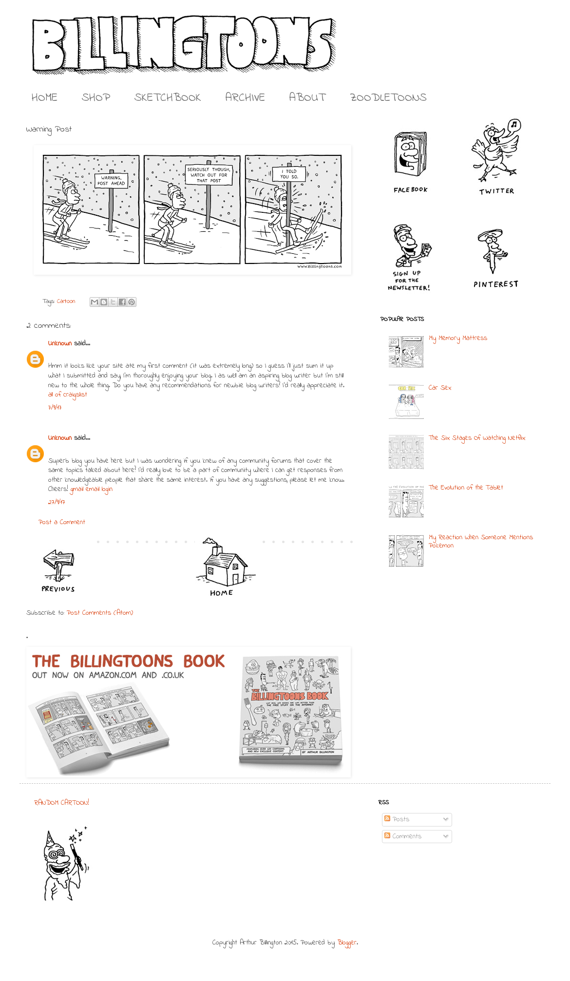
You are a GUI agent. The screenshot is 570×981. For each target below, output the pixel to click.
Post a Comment (61, 522)
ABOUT (307, 98)
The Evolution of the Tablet (466, 488)
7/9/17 (55, 408)
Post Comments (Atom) (100, 613)
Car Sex (440, 388)
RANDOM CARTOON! (61, 803)
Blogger (347, 943)
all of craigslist (67, 395)
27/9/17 (56, 502)
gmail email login (92, 489)
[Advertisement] (280, 859)
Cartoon (66, 301)
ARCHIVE (245, 98)
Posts (396, 819)
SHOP (96, 98)
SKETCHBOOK (167, 98)
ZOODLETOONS (388, 98)
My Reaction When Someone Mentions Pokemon (481, 541)
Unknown (60, 344)
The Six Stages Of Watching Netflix (477, 438)
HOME (44, 98)
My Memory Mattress (458, 338)
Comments (402, 836)
